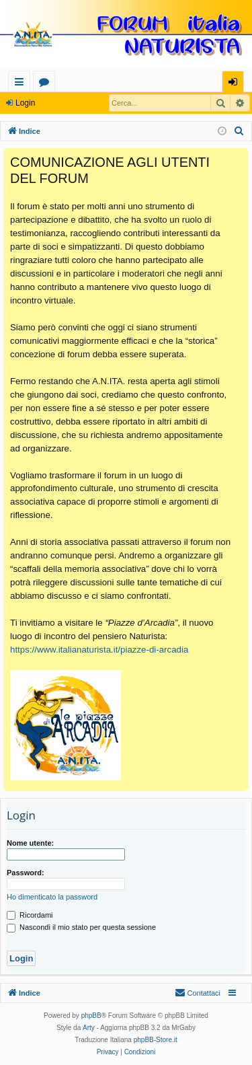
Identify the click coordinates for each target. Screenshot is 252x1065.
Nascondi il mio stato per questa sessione (81, 927)
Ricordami (30, 915)
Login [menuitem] (235, 83)
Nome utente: (30, 843)
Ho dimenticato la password (52, 897)
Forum (46, 83)
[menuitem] (239, 131)
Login (25, 103)
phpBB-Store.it (155, 1039)
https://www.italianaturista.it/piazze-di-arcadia (99, 650)
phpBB (91, 1015)
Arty (89, 1027)
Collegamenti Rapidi (22, 83)
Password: (25, 873)
